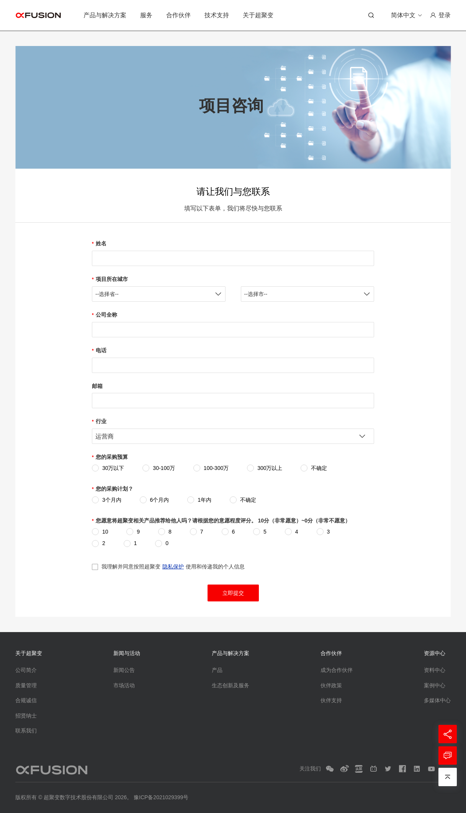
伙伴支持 (331, 700)
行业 (101, 421)
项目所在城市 (112, 279)
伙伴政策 (331, 685)
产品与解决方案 (104, 15)
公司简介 (26, 670)
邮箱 (97, 386)
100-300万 (216, 468)
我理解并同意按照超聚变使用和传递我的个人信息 (173, 566)
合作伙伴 (178, 15)
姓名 (101, 243)
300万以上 (269, 468)
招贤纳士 (26, 716)
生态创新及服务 (230, 685)
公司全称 (106, 315)
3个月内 (111, 500)
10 (105, 532)
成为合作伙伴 (336, 670)
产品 (217, 670)
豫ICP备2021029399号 (161, 797)
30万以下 (113, 468)
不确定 (319, 468)
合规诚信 (26, 700)
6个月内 (159, 500)
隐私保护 (173, 566)
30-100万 (164, 468)
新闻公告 (124, 670)
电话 (101, 350)
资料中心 (434, 670)
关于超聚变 (258, 15)
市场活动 (124, 685)
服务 (146, 15)
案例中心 (434, 685)
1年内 (204, 500)
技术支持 (216, 15)
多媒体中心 (437, 700)
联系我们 (26, 731)
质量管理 (26, 685)
